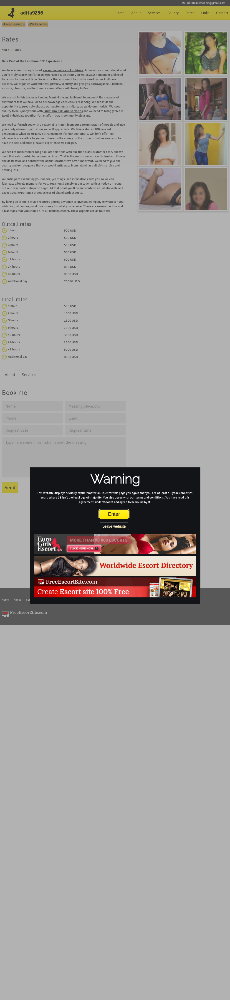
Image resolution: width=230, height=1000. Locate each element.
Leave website (114, 526)
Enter (114, 514)
